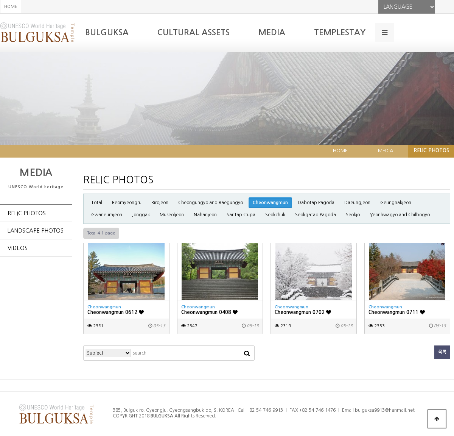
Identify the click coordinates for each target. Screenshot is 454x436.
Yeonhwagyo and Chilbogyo (400, 215)
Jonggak (141, 215)
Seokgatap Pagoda (315, 215)
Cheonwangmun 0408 (209, 312)
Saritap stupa (241, 215)
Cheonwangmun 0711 (396, 312)
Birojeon (159, 202)
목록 (442, 352)
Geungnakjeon (395, 202)
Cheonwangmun (270, 202)
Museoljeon (172, 215)
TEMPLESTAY (339, 32)
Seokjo (353, 215)
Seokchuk (275, 215)
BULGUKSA (107, 32)
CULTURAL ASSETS (193, 32)
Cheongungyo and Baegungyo (210, 202)
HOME (10, 7)
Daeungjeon (357, 202)
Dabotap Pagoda (316, 202)
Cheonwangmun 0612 (115, 312)
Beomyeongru (126, 202)
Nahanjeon (205, 215)
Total (96, 202)
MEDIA (271, 32)
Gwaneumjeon (106, 215)
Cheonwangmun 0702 (303, 312)
